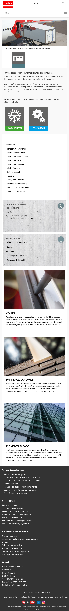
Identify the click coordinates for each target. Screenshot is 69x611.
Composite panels (25, 606)
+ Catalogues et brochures (16, 243)
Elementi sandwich (56, 606)
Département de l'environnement (16, 514)
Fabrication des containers (43, 48)
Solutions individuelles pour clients (17, 520)
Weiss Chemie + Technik (10, 48)
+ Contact (10, 247)
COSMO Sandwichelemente (13, 606)
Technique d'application (12, 508)
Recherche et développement (15, 511)
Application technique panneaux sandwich (20, 539)
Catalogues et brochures (12, 554)
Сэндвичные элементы (46, 606)
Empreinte (8, 597)
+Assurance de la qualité (16, 260)
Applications (32, 48)
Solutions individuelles (12, 545)
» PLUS (57, 325)
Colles (10, 313)
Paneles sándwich (40, 608)
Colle (43, 609)
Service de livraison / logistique (15, 523)
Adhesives (32, 609)
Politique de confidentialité (21, 597)
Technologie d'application (16, 256)
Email (31, 218)
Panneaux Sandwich (35, 606)
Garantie (6, 542)
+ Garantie (10, 251)
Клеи (40, 609)
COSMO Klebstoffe (24, 609)
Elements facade (17, 446)
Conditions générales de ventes (57, 597)
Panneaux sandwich (23, 48)
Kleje (46, 609)
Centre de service (9, 505)
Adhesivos (51, 609)
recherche (35, 3)
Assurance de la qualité (12, 517)
